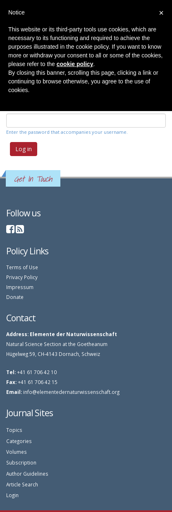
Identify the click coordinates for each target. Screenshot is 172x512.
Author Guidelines (27, 473)
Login (12, 495)
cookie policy (75, 64)
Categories (19, 441)
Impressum (19, 287)
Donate (15, 297)
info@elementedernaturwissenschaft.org (71, 392)
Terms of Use (22, 267)
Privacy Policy (22, 277)
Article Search (22, 484)
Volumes (16, 451)
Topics (14, 430)
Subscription (21, 462)
